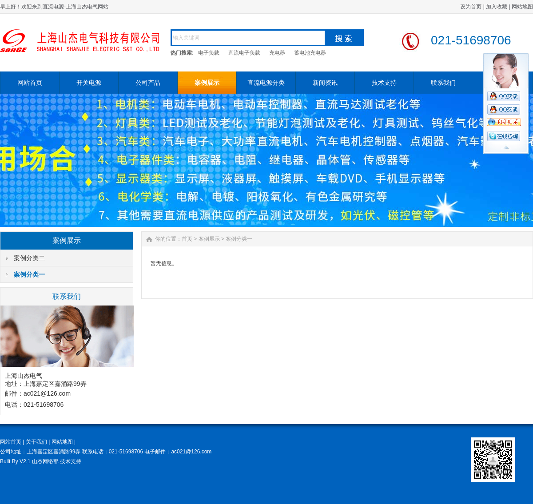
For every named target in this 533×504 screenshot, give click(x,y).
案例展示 (207, 82)
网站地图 (522, 7)
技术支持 (384, 82)
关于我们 (36, 442)
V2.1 (25, 461)
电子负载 (208, 53)
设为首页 (470, 7)
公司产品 (147, 82)
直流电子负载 (244, 53)
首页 (187, 239)
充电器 (277, 53)
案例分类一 (29, 274)
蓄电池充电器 (310, 53)
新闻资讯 (325, 82)
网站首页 (29, 82)
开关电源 (88, 82)
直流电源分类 (266, 82)
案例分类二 (29, 258)
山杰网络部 (45, 461)
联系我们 (443, 82)
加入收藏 (496, 7)
